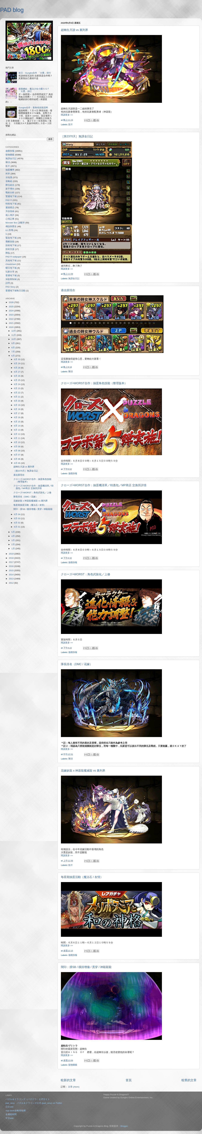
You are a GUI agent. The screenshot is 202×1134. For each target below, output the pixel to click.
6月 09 (17, 446)
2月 (13, 544)
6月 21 (17, 397)
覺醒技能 (10, 241)
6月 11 (17, 438)
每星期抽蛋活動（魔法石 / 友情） (82, 877)
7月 (13, 351)
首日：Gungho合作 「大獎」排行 (34, 73)
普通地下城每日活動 (15, 290)
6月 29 (17, 363)
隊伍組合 (10, 185)
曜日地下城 (11, 268)
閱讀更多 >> (67, 115)
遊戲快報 (72, 473)
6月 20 (17, 401)
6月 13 (17, 430)
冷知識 (9, 177)
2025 (11, 306)
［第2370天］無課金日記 (77, 136)
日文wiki (10, 1107)
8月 (13, 347)
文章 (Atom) (73, 1087)
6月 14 (17, 426)
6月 (13, 356)
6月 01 (17, 527)
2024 (11, 310)
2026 (11, 302)
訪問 (8, 283)
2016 (11, 566)
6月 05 (17, 463)
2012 (11, 583)
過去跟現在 (68, 290)
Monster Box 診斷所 (15, 223)
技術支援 (10, 249)
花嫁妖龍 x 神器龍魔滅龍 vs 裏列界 (83, 770)
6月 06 (17, 459)
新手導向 (10, 189)
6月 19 (17, 405)
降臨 (8, 253)
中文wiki (10, 1118)
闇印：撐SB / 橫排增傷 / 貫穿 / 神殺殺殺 (86, 967)
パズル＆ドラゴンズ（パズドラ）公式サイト (28, 1099)
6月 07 (17, 455)
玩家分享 (10, 272)
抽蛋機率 (10, 170)
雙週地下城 (11, 196)
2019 (11, 554)
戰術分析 (10, 192)
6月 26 (17, 376)
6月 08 (17, 450)
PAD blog (12, 10)
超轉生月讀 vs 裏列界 (74, 30)
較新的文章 (68, 1080)
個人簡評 (10, 215)
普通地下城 (11, 275)
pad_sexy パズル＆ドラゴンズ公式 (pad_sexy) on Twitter (34, 1103)
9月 (13, 343)
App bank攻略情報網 (16, 1110)
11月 (14, 335)
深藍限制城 (11, 279)
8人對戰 (9, 230)
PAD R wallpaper (14, 257)
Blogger (124, 1126)
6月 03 (17, 518)
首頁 (129, 1080)
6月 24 (17, 384)
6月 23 (17, 388)
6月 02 (17, 523)
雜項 (70, 371)
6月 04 (17, 514)
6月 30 (17, 359)
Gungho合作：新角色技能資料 (33, 107)
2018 (11, 558)
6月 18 (17, 409)
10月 (14, 339)
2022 (11, 319)
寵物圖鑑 (72, 1065)
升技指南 (10, 211)
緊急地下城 (11, 238)
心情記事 (10, 219)
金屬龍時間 (11, 1114)
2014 (11, 574)
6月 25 (17, 380)
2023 (11, 315)
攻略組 (9, 181)
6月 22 (17, 392)
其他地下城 (11, 260)
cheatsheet (11, 264)
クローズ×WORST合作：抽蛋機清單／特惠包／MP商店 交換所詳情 (103, 485)
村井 (8, 173)
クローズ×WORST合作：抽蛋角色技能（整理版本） (94, 383)
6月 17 (17, 413)
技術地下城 (11, 245)
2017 (11, 562)
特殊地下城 (11, 204)
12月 (14, 331)
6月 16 (17, 417)
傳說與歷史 (11, 226)
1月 (13, 548)
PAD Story (10, 287)
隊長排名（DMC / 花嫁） (76, 664)
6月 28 (17, 368)
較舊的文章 (188, 1080)
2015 (11, 570)
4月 (13, 536)
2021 (11, 323)
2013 (11, 578)
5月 (13, 532)
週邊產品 (10, 207)
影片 (70, 124)
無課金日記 (73, 278)
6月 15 (17, 421)
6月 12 (17, 434)
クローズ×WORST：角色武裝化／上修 (85, 574)
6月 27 (17, 372)
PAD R (9, 200)
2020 (11, 327)
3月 (13, 540)
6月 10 (17, 442)
